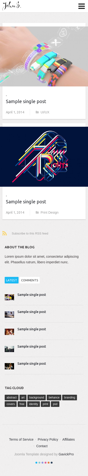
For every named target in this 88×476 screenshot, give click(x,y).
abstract (12, 397)
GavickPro (66, 454)
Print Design (47, 212)
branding (69, 397)
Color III (42, 463)
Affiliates (68, 439)
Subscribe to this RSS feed (30, 233)
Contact (41, 446)
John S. (12, 5)
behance (54, 397)
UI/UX (42, 112)
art (23, 397)
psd (55, 404)
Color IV (45, 463)
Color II (39, 463)
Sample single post (26, 101)
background (36, 397)
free (21, 404)
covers (11, 404)
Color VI (52, 463)
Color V (49, 463)
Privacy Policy (48, 439)
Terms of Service (21, 439)
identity (33, 404)
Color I (36, 463)
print (45, 404)
